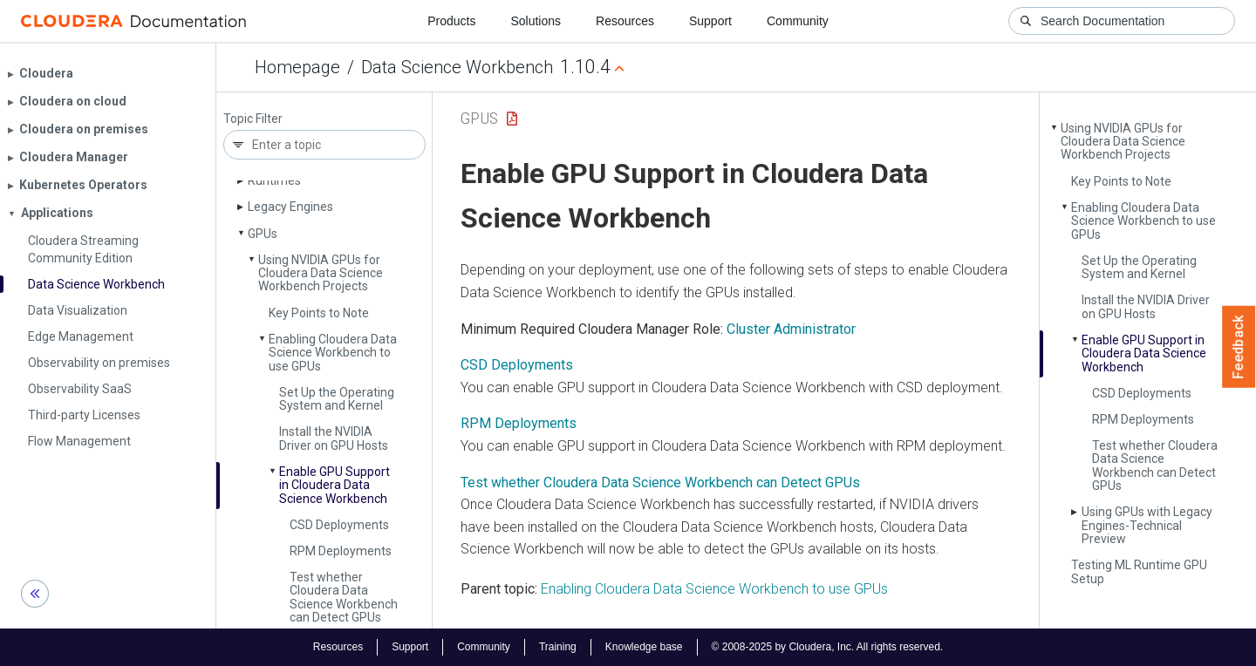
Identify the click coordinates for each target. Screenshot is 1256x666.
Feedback (1239, 347)
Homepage (297, 67)
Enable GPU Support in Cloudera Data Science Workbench (334, 485)
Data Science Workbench (457, 67)
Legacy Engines (290, 207)
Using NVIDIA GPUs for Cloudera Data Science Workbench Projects (320, 273)
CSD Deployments (339, 525)
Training (558, 647)
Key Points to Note (319, 313)
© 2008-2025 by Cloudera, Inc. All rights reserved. (828, 647)
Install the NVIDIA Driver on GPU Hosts (333, 438)
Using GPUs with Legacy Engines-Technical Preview (1147, 525)
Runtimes (274, 180)
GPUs (262, 234)
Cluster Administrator (791, 329)
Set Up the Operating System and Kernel (336, 398)
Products (451, 21)
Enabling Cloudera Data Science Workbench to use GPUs (333, 352)
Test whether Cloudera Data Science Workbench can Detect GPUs (344, 597)
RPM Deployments (341, 551)
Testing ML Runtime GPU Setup (1139, 571)
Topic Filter (253, 119)
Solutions (535, 21)
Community (798, 21)
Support (710, 21)
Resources (625, 21)
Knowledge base (644, 647)
